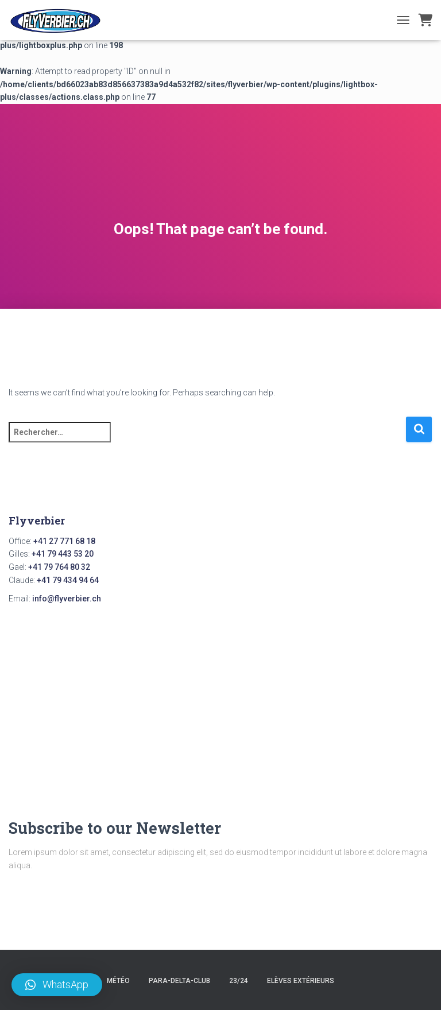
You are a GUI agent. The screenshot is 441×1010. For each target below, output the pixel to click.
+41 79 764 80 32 (59, 567)
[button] (56, 984)
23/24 (238, 981)
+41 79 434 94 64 (68, 580)
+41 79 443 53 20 (63, 553)
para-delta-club (179, 981)
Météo (118, 981)
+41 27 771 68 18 (64, 541)
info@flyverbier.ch (66, 598)
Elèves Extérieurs (300, 981)
